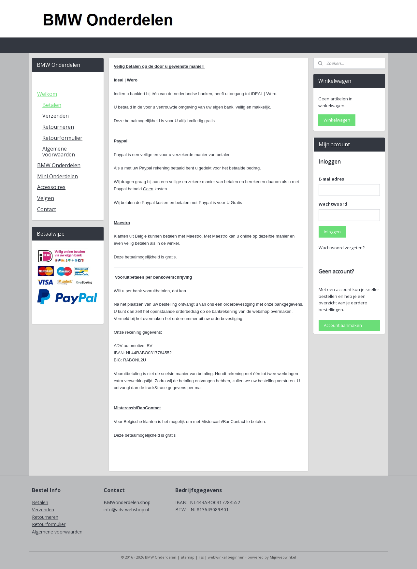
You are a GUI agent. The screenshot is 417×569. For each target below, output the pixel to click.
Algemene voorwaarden (58, 151)
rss (201, 557)
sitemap (187, 557)
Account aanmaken (343, 325)
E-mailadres (331, 179)
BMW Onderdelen (58, 165)
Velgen (45, 198)
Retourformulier (62, 137)
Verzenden (55, 115)
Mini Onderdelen (57, 176)
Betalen (51, 105)
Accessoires (51, 187)
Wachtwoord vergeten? (342, 248)
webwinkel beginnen (226, 557)
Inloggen (332, 232)
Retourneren (58, 126)
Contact (46, 209)
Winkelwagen (337, 120)
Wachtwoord (333, 204)
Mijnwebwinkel (283, 557)
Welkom (47, 93)
